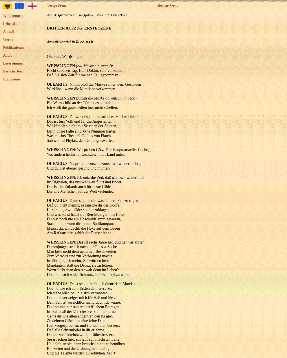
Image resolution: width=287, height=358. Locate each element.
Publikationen (13, 47)
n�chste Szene (166, 5)
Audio (7, 55)
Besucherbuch (13, 71)
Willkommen (13, 16)
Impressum (11, 79)
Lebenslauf (11, 24)
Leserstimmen (13, 63)
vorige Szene (57, 5)
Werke (8, 39)
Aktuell (8, 31)
